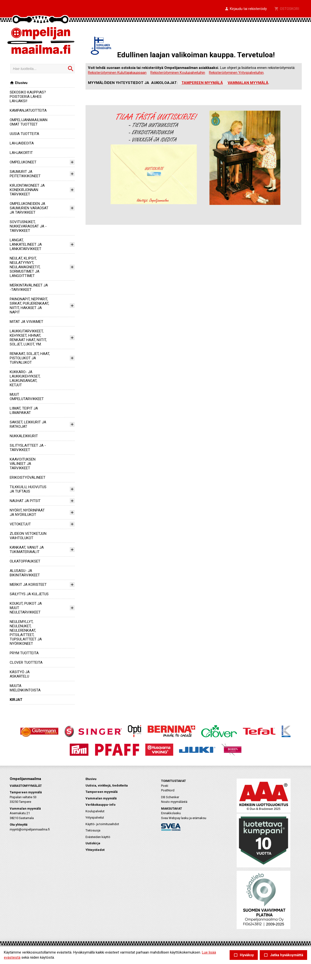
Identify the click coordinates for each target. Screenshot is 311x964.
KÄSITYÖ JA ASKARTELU (20, 674)
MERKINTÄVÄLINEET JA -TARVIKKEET (29, 287)
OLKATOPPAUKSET (25, 561)
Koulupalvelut (95, 811)
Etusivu (18, 83)
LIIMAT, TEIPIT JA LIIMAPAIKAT (24, 410)
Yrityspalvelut (95, 817)
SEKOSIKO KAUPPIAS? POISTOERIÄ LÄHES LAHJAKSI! (28, 96)
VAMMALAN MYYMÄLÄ (248, 83)
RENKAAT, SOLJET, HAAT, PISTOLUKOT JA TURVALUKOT (30, 358)
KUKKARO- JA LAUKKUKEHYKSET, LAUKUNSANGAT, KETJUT (25, 378)
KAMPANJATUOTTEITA (28, 110)
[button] (245, 9)
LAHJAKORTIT (21, 153)
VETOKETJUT (20, 524)
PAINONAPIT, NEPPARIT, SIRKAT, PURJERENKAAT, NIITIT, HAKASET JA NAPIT (29, 305)
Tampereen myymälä (102, 792)
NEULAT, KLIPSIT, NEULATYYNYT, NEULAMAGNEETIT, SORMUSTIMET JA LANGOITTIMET (25, 267)
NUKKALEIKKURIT (24, 436)
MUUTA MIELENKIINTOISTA (25, 688)
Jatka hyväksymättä (283, 955)
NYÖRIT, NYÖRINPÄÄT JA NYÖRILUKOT (27, 512)
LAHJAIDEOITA (22, 143)
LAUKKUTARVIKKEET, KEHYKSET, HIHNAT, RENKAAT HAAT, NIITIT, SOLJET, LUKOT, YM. (28, 337)
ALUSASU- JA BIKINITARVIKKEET (25, 573)
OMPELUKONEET (23, 162)
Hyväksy (243, 955)
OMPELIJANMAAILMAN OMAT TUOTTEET (28, 122)
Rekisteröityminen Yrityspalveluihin (236, 72)
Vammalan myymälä (101, 798)
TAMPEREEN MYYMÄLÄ (202, 83)
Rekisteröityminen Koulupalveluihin (177, 72)
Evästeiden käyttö (98, 837)
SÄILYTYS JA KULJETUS (29, 594)
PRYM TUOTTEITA (24, 653)
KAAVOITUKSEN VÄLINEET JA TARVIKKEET (22, 463)
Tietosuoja (93, 830)
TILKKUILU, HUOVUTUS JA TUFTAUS (28, 489)
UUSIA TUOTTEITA (24, 134)
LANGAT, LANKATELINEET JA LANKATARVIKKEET (26, 244)
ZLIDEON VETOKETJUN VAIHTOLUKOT (28, 535)
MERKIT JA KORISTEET (28, 584)
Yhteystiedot (95, 850)
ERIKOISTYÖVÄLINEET (27, 477)
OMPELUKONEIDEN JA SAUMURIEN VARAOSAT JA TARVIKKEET (29, 208)
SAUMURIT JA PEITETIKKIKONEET (25, 173)
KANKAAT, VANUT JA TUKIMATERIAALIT (27, 549)
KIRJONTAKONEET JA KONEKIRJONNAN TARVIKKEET (27, 189)
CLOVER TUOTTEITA (26, 662)
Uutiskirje (93, 843)
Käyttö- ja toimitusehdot (102, 824)
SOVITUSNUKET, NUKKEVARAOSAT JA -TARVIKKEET (28, 226)
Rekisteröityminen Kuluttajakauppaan (117, 72)
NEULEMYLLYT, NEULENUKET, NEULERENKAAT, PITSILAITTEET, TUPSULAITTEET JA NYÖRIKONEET (26, 633)
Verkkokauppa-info (100, 804)
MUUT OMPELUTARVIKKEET (27, 396)
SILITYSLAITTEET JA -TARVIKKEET (28, 447)
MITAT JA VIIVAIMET (26, 321)
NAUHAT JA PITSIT (25, 501)
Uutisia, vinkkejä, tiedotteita (107, 785)
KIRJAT (16, 699)
